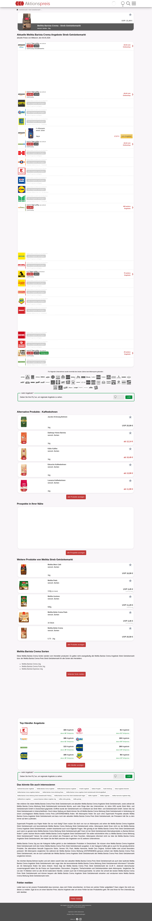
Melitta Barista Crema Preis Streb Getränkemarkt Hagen (69, 795)
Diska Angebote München (122, 788)
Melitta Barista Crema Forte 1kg (33, 666)
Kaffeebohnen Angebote (24, 799)
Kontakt (69, 914)
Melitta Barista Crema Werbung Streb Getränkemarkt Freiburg (34, 795)
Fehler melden (76, 899)
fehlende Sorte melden (76, 674)
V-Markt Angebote (84, 788)
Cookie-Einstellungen (80, 914)
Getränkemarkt (23, 9)
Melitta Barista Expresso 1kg (32, 669)
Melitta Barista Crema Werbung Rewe (53, 792)
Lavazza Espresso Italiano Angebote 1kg (44, 799)
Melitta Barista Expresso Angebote (66, 788)
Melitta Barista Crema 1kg (31, 664)
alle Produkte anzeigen (76, 497)
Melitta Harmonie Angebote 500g (121, 795)
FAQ (73, 914)
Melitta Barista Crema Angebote (45, 788)
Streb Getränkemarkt (34, 9)
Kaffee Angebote (92, 795)
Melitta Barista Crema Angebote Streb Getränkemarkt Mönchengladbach (86, 792)
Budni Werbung (107, 788)
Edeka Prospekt (96, 788)
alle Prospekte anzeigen (76, 553)
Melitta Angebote (104, 795)
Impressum (71, 911)
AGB (75, 911)
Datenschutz (81, 911)
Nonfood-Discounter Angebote (25, 788)
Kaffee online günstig (64, 799)
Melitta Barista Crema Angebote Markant (28, 792)
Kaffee (53, 844)
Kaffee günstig (77, 799)
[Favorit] (130, 14)
